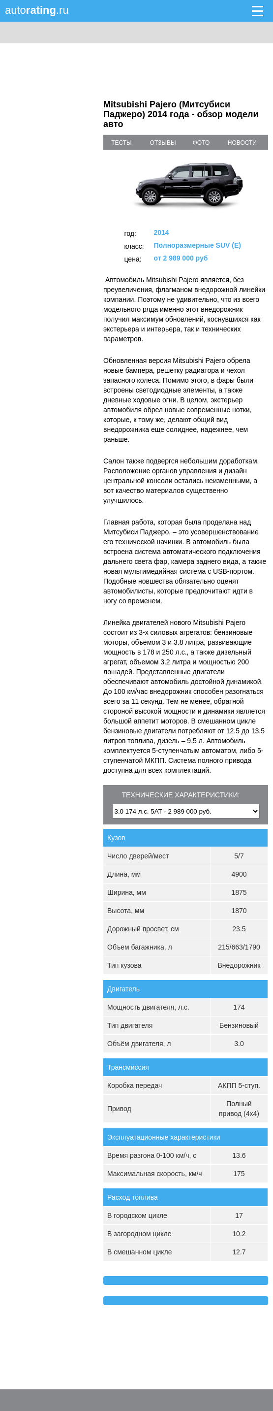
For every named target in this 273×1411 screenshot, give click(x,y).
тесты (121, 142)
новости (242, 142)
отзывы (163, 142)
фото (201, 142)
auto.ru (37, 10)
